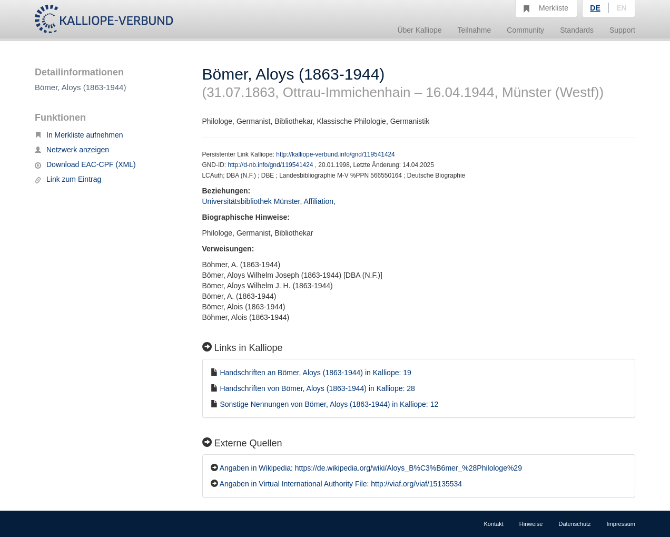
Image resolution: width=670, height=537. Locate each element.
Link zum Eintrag (68, 179)
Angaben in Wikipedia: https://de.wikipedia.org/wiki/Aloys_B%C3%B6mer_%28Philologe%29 (371, 468)
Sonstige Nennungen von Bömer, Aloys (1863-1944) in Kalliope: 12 (329, 404)
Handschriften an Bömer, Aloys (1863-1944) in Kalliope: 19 (315, 372)
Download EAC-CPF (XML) (85, 164)
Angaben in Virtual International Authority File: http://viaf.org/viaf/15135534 (341, 484)
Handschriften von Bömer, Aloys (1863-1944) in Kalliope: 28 (317, 388)
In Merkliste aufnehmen (79, 135)
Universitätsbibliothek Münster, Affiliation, (270, 201)
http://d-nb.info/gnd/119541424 (271, 165)
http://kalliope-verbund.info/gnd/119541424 (335, 154)
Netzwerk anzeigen (72, 149)
